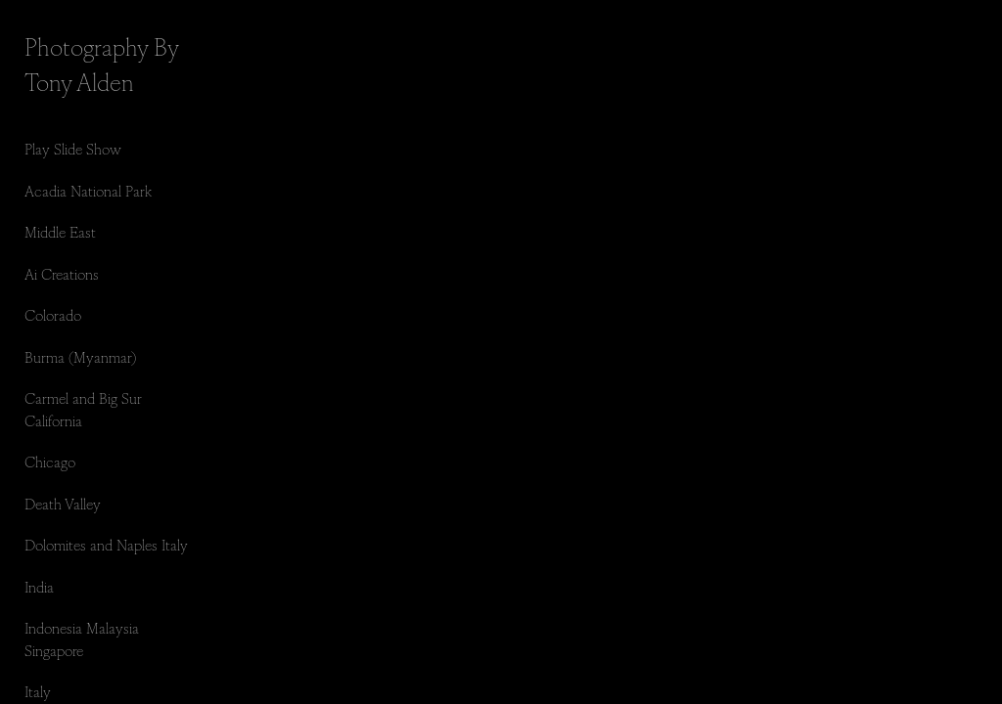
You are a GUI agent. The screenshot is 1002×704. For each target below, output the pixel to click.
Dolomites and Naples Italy (106, 544)
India (39, 586)
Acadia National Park (88, 190)
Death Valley (62, 503)
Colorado (52, 314)
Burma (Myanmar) (80, 356)
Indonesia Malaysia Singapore (81, 638)
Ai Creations (61, 273)
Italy (37, 691)
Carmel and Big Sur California (83, 408)
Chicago (49, 461)
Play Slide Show (72, 148)
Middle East (60, 231)
